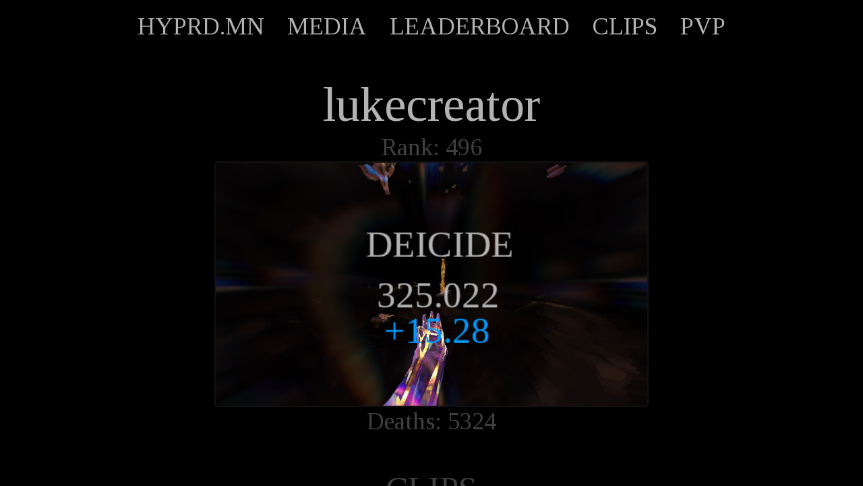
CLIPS (625, 26)
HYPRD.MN (201, 26)
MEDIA (327, 26)
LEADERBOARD (480, 26)
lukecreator (431, 105)
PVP (702, 26)
